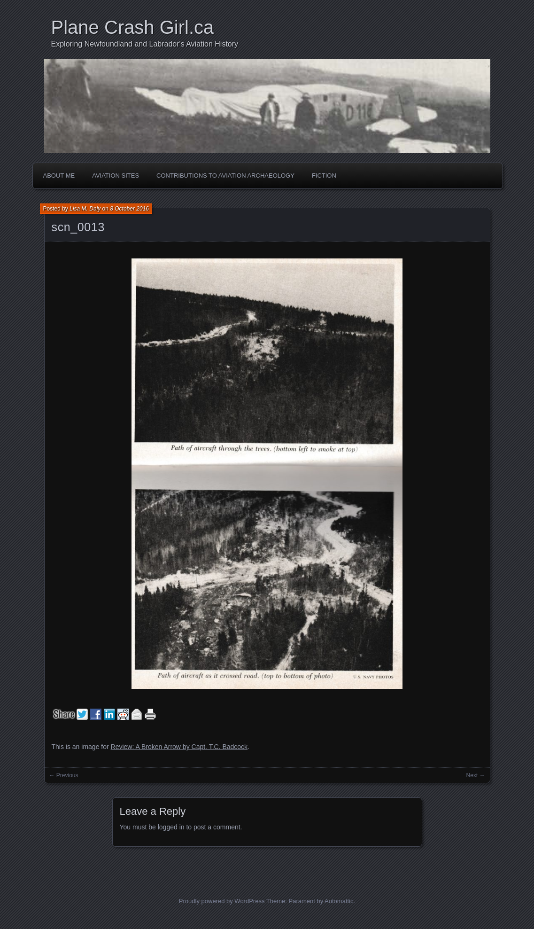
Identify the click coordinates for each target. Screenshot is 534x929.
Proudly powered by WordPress (222, 901)
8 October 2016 (129, 208)
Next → (475, 775)
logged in (171, 827)
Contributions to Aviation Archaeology (225, 175)
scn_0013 (78, 227)
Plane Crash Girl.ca (132, 27)
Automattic (339, 901)
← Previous (63, 775)
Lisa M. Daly (85, 208)
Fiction (324, 175)
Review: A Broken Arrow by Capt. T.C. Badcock (179, 746)
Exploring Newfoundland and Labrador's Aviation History (145, 44)
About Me (59, 175)
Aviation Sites (115, 175)
